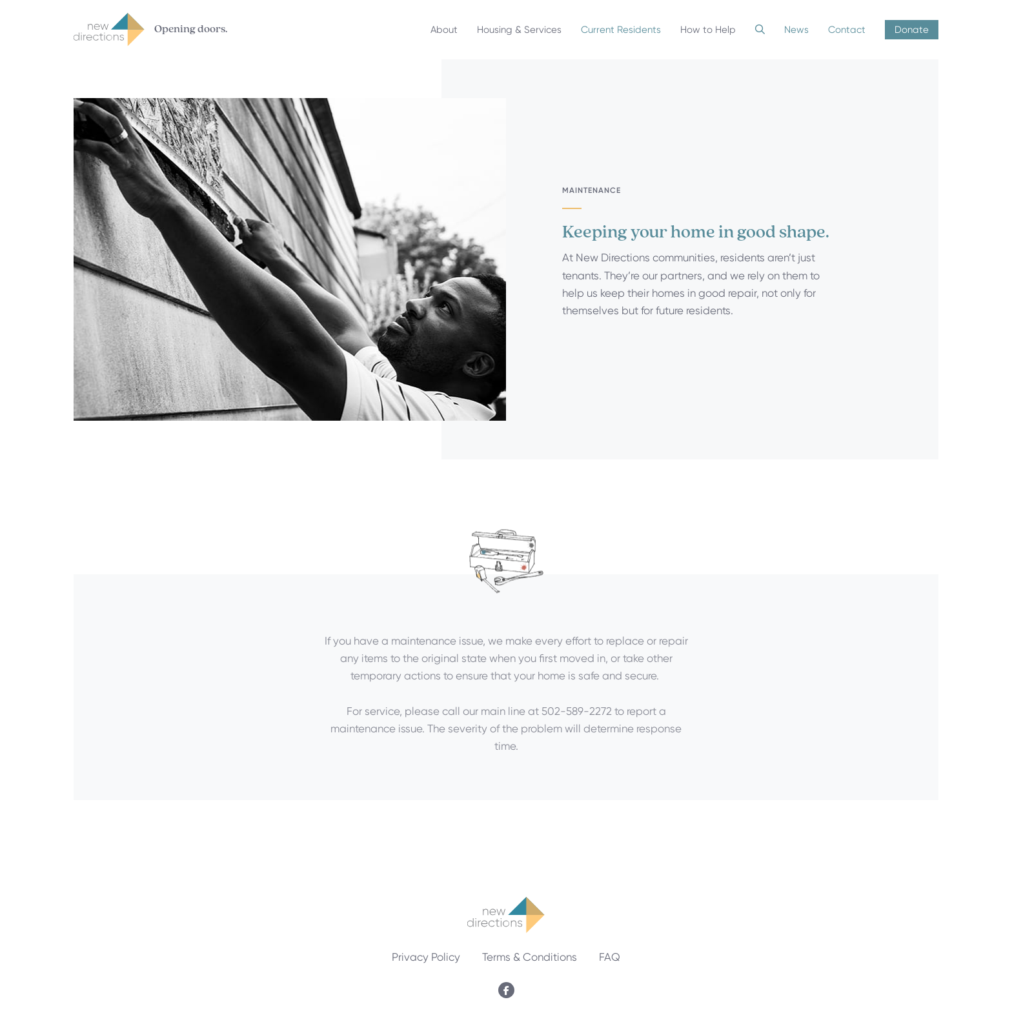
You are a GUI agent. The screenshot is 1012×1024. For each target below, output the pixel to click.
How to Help (708, 29)
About (444, 29)
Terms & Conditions (529, 956)
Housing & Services (519, 29)
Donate (912, 29)
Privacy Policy (426, 956)
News (796, 29)
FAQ (609, 956)
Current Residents (621, 29)
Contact (846, 29)
